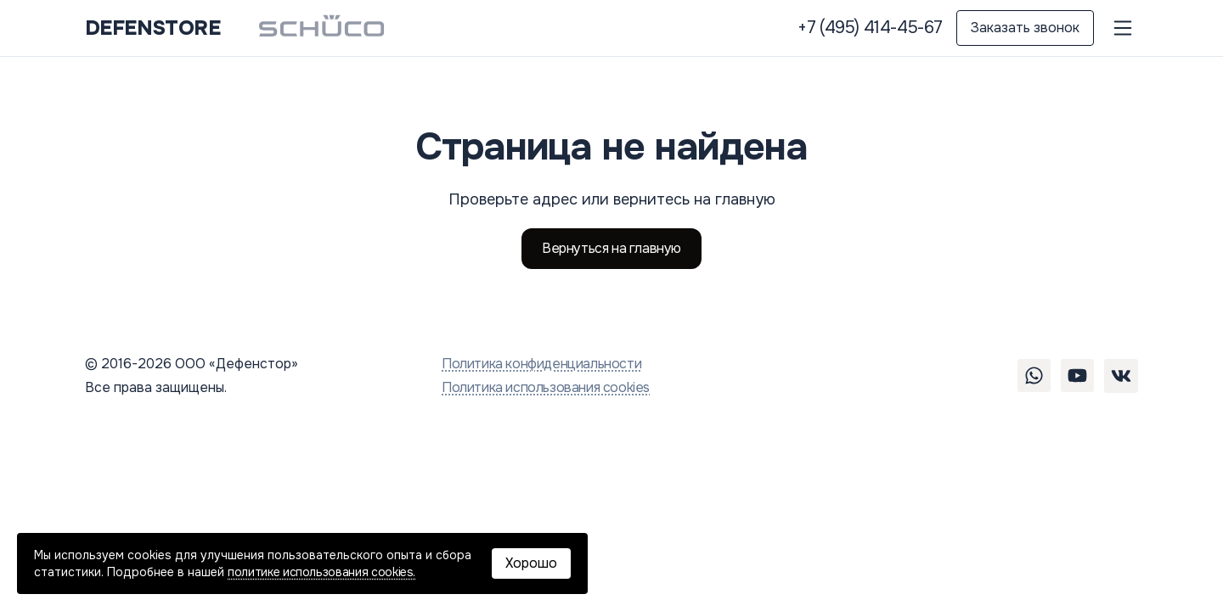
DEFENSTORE (152, 28)
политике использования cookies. (321, 572)
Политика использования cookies (546, 387)
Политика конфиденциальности (541, 364)
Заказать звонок (1025, 27)
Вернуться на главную (611, 248)
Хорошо (531, 563)
